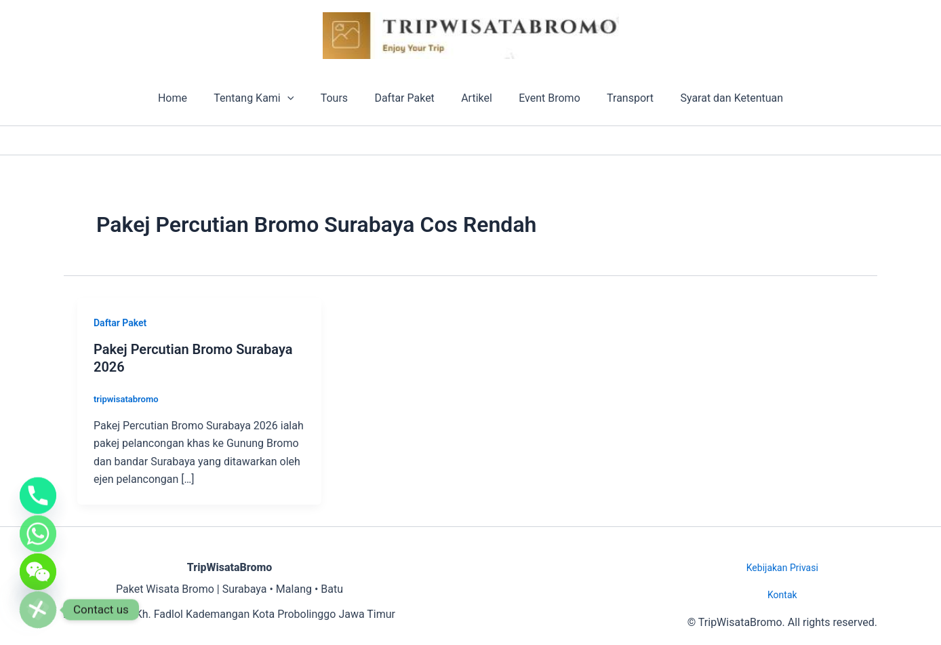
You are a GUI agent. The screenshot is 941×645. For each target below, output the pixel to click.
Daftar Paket (407, 98)
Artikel (474, 98)
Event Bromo (542, 98)
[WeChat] (38, 567)
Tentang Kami (266, 98)
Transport (618, 98)
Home (189, 98)
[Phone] (38, 483)
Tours (341, 98)
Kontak (782, 594)
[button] (299, 98)
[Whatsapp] (38, 525)
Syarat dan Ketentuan (714, 98)
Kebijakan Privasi (782, 567)
